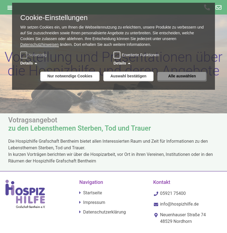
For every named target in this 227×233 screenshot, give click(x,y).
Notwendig (34, 55)
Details (26, 63)
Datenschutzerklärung (104, 212)
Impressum (94, 202)
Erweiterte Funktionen (140, 55)
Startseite (92, 192)
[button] (10, 7)
